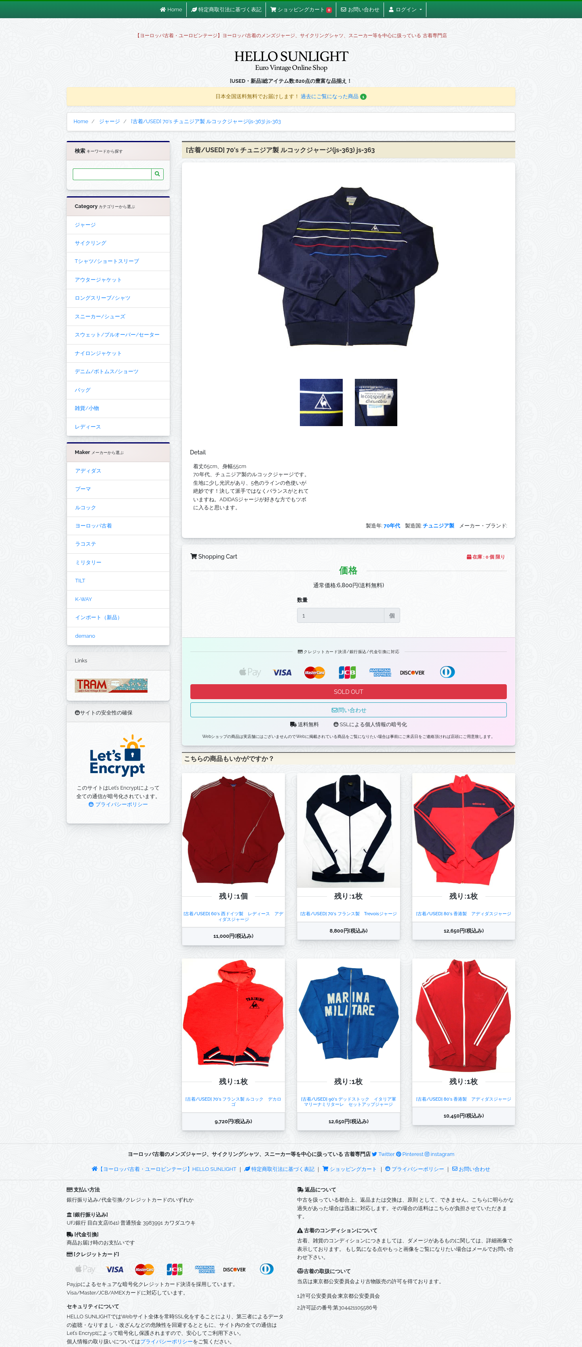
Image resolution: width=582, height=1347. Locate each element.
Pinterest (410, 1154)
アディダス (88, 471)
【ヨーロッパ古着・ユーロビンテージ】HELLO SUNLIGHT (164, 1169)
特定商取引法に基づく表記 (279, 1169)
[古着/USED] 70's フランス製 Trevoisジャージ (348, 913)
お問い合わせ (471, 1169)
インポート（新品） (98, 617)
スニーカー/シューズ (100, 316)
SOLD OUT (348, 691)
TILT (80, 581)
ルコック (85, 507)
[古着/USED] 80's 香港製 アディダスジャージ (463, 913)
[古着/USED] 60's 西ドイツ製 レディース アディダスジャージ (233, 916)
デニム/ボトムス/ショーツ (107, 371)
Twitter (383, 1154)
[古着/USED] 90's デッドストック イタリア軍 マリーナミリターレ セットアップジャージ (351, 1101)
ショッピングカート (350, 1169)
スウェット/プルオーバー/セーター (117, 335)
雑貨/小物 (87, 408)
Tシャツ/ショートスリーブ (107, 261)
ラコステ (85, 544)
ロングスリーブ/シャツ (103, 298)
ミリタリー (88, 562)
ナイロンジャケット (98, 353)
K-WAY (83, 599)
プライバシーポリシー (118, 804)
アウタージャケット (98, 280)
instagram (439, 1154)
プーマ (83, 489)
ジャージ (85, 225)
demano (85, 636)
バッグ (83, 390)
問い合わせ (349, 709)
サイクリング (90, 243)
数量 (302, 600)
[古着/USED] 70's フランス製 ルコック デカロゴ (233, 1101)
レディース (88, 427)
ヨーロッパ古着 (93, 526)
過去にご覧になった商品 (334, 96)
